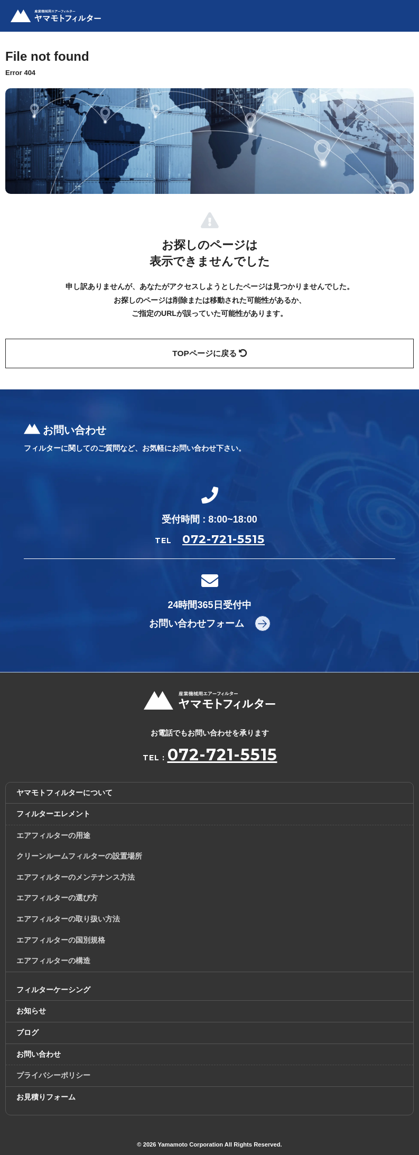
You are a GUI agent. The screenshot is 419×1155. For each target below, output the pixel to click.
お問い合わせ (38, 1054)
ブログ (27, 1032)
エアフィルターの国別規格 (60, 940)
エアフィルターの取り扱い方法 (68, 919)
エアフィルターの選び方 (57, 897)
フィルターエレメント (53, 813)
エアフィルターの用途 (53, 835)
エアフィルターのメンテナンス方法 (75, 877)
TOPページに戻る (209, 353)
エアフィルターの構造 (53, 960)
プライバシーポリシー (53, 1075)
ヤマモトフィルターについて (64, 792)
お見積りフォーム (46, 1097)
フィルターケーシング (53, 989)
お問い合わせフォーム (196, 623)
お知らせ (31, 1011)
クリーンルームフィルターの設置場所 (79, 856)
